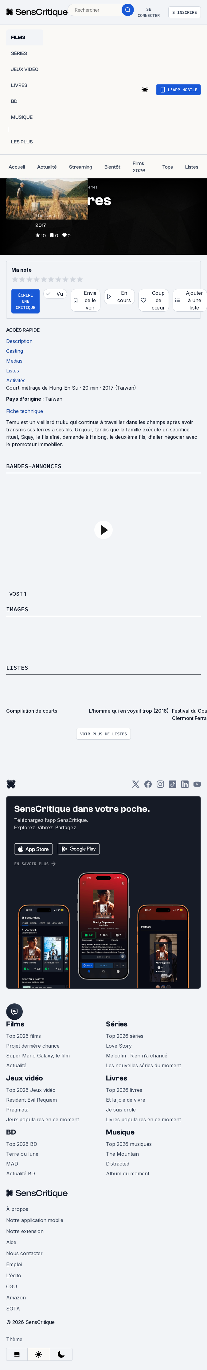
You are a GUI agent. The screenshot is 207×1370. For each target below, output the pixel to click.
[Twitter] (135, 786)
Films (15, 1024)
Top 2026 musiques (129, 1144)
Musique (120, 1132)
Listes (17, 667)
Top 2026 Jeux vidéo (31, 1090)
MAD (12, 1164)
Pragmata (17, 1110)
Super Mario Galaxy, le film (38, 1056)
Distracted (117, 1164)
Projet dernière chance (33, 1046)
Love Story (119, 1046)
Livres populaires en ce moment (143, 1119)
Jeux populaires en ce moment (42, 1119)
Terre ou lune (22, 1154)
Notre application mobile (34, 1220)
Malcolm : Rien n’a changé (136, 1056)
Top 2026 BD (21, 1144)
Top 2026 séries (124, 1036)
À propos (17, 1209)
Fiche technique (24, 411)
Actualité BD (20, 1173)
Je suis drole (121, 1110)
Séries (116, 1024)
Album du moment (127, 1173)
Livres (116, 1078)
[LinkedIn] (185, 786)
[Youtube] (197, 786)
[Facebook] (148, 786)
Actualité (16, 1065)
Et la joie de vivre (125, 1100)
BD (11, 1132)
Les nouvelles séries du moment (143, 1065)
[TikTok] (172, 786)
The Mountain (122, 1154)
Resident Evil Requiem (31, 1100)
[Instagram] (160, 786)
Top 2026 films (23, 1036)
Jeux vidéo (24, 1078)
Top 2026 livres (124, 1090)
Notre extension (25, 1231)
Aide (11, 1242)
